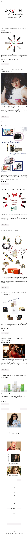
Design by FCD (20, 533)
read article (5, 64)
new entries (5, 409)
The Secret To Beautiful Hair (12, 69)
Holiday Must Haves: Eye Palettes (13, 293)
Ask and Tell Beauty (12, 533)
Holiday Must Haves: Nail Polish (13, 189)
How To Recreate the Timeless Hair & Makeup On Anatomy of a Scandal (14, 463)
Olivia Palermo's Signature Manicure (14, 475)
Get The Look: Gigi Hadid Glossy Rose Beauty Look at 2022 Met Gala (14, 451)
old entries (23, 409)
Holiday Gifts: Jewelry (9, 230)
